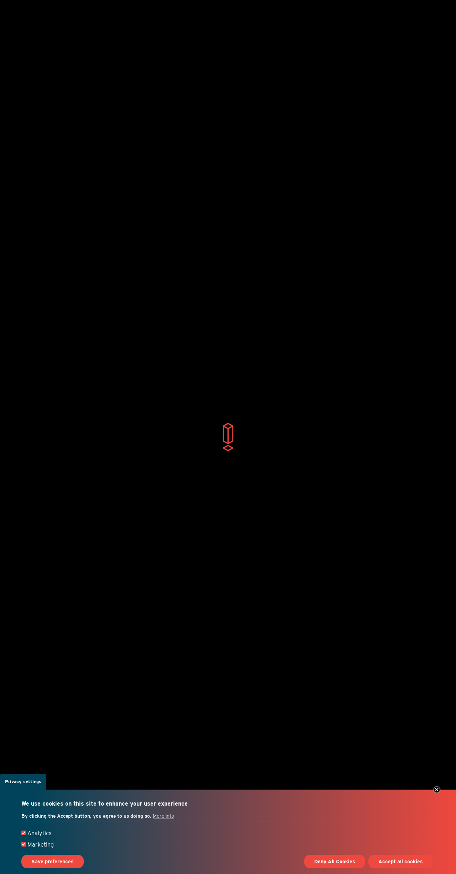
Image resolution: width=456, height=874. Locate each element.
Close (436, 789)
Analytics (39, 833)
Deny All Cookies (334, 861)
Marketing (40, 844)
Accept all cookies (400, 861)
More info (163, 816)
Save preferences (52, 861)
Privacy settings (23, 781)
